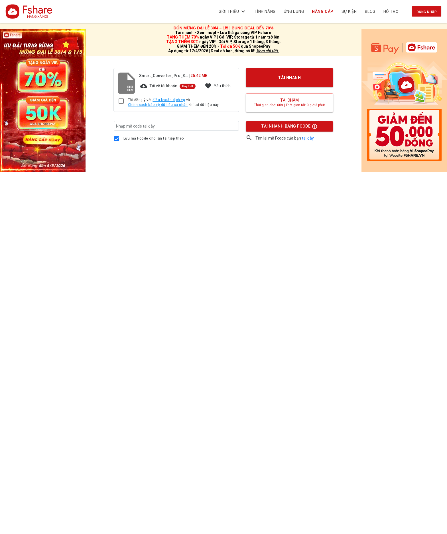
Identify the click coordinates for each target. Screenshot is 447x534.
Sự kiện (349, 11)
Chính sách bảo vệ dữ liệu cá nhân (158, 105)
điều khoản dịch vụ (169, 100)
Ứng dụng (294, 11)
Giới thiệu (233, 11)
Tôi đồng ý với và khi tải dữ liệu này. (174, 103)
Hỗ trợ (391, 11)
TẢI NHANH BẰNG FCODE (286, 128)
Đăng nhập (426, 12)
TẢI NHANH (289, 77)
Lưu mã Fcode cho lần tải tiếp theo (153, 138)
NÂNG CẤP (323, 11)
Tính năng (265, 11)
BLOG (370, 11)
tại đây (308, 138)
